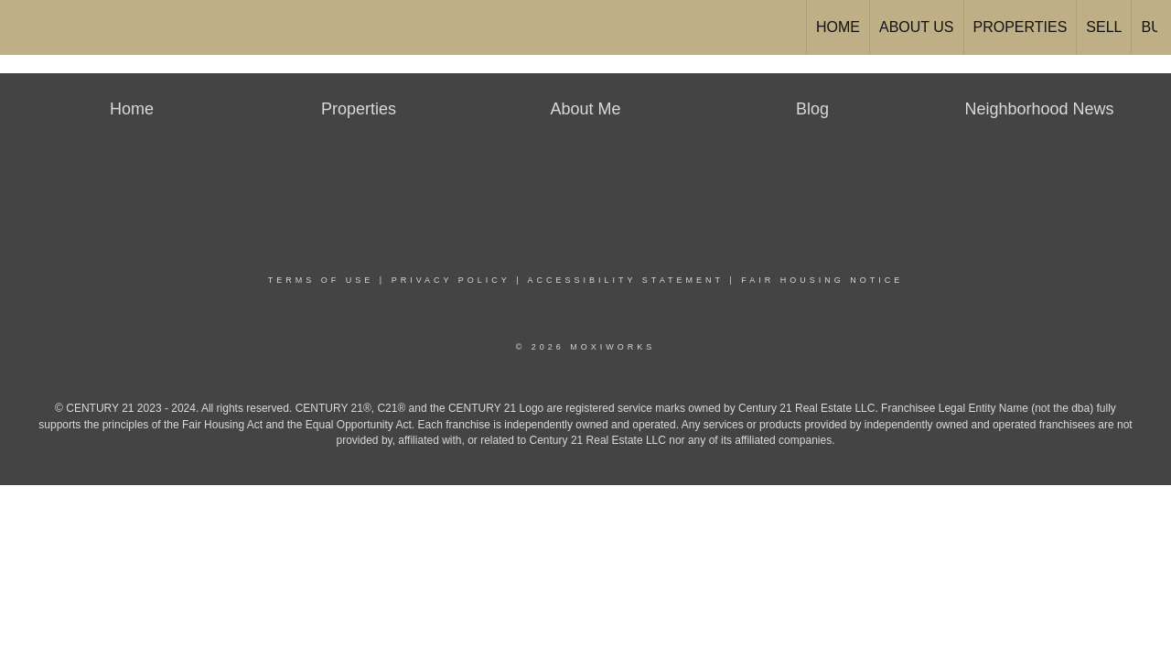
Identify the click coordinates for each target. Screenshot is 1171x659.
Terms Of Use (321, 280)
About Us (916, 27)
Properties (1020, 27)
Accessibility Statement (626, 280)
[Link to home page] (23, 27)
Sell (1104, 27)
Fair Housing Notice (822, 280)
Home (838, 27)
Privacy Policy (451, 280)
